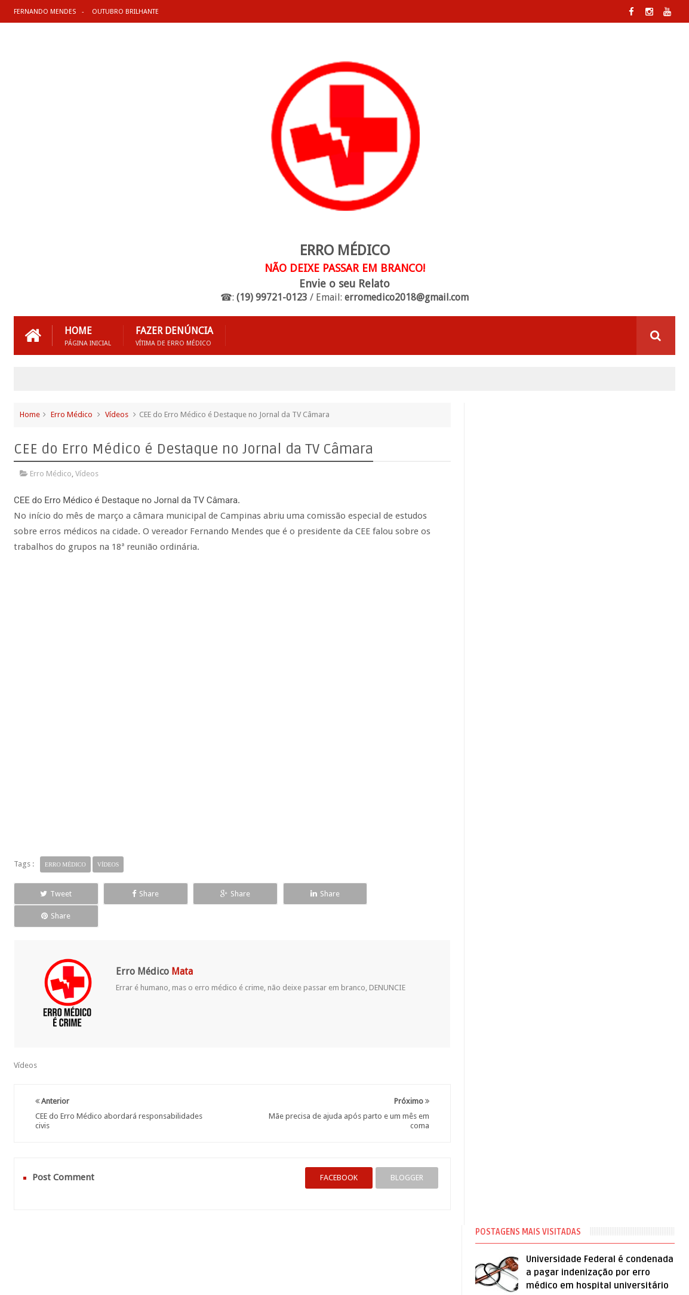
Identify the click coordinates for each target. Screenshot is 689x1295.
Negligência (504, 786)
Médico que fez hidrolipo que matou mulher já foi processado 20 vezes (597, 537)
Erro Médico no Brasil (520, 765)
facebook (338, 1155)
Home (87, 335)
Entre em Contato (633, 1240)
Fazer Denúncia (174, 335)
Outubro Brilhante (125, 12)
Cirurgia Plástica (512, 722)
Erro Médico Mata (153, 1276)
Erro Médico (72, 414)
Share (143, 893)
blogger (406, 1155)
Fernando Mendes (45, 12)
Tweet (55, 893)
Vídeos (116, 414)
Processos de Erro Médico (528, 808)
